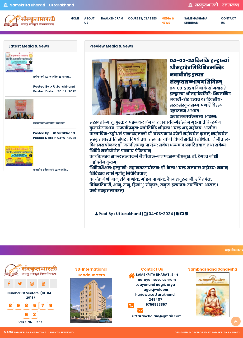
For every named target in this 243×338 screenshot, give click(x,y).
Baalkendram (112, 18)
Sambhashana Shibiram (195, 20)
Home (75, 18)
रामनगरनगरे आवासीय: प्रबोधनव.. (49, 124)
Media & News (168, 20)
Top (236, 321)
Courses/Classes (142, 18)
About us (89, 20)
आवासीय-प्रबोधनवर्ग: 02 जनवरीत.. (50, 170)
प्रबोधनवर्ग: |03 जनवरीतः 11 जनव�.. (52, 77)
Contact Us (228, 20)
